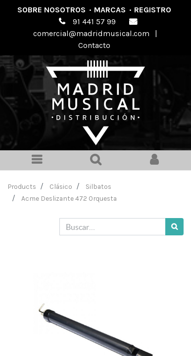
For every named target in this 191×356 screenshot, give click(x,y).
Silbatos (98, 186)
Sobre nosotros (51, 9)
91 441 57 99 (94, 21)
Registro (152, 9)
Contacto (94, 45)
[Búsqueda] (174, 226)
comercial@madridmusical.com (91, 33)
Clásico (60, 186)
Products (22, 186)
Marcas (110, 9)
